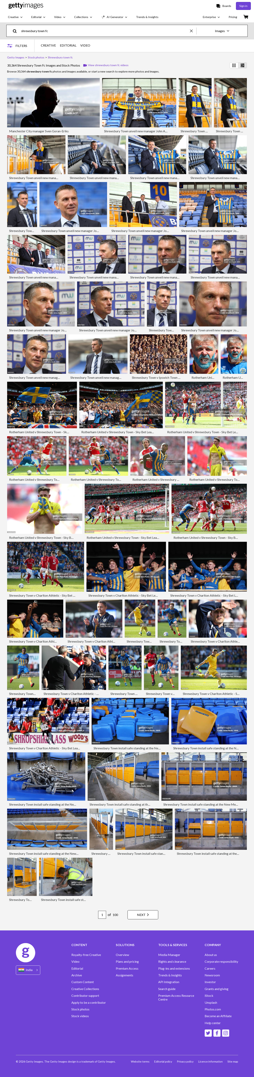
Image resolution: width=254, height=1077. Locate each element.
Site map (232, 1061)
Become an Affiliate (218, 1016)
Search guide (166, 989)
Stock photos (80, 1009)
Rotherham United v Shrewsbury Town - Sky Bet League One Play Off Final (59, 432)
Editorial (77, 968)
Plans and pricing (127, 961)
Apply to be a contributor (88, 1002)
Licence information (210, 1061)
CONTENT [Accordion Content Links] (79, 945)
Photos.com (213, 1009)
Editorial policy (163, 1061)
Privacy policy (185, 1061)
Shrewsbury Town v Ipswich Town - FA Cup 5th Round (168, 377)
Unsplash (211, 1002)
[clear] (193, 31)
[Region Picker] (28, 970)
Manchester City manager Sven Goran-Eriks (39, 131)
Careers (210, 968)
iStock (209, 995)
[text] (105, 31)
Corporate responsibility (221, 961)
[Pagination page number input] (102, 915)
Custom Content (82, 982)
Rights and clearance (172, 961)
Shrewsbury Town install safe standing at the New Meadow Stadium (139, 748)
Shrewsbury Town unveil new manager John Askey (138, 131)
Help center (213, 1023)
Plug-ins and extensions (174, 968)
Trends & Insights (170, 975)
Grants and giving (216, 989)
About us (211, 955)
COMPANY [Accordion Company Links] (213, 945)
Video (75, 961)
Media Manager (169, 955)
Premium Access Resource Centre (176, 997)
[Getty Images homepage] (26, 6)
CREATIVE (48, 45)
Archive (76, 975)
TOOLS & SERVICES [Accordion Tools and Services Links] (172, 945)
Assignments (124, 975)
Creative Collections (85, 989)
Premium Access (127, 968)
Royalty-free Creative (86, 955)
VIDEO (85, 45)
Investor (210, 982)
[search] (16, 31)
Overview (122, 955)
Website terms (140, 1061)
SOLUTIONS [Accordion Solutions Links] (125, 945)
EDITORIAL (68, 45)
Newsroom (212, 975)
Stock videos (80, 1016)
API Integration (168, 982)
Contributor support (85, 995)
